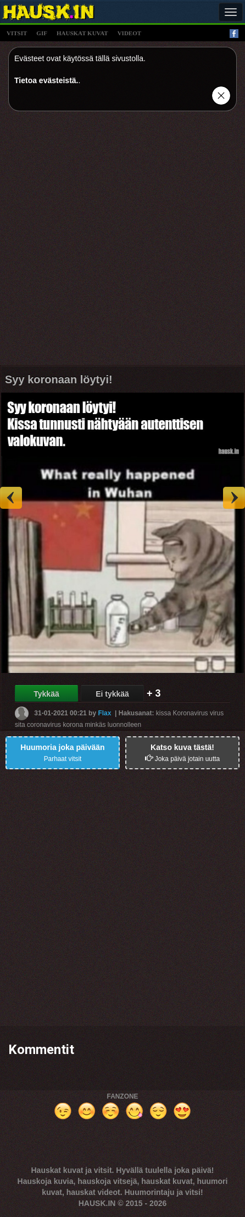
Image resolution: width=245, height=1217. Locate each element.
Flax (104, 713)
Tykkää (46, 693)
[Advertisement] (122, 242)
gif (41, 33)
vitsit (17, 33)
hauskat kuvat (82, 33)
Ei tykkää (112, 693)
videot (129, 33)
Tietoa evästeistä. (46, 80)
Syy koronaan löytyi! (59, 379)
